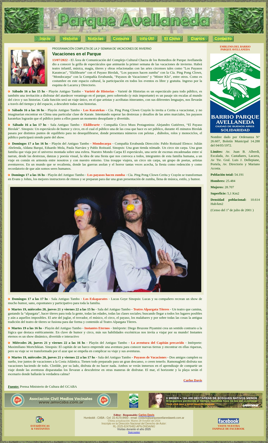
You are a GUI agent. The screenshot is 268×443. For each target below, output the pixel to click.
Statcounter (134, 432)
